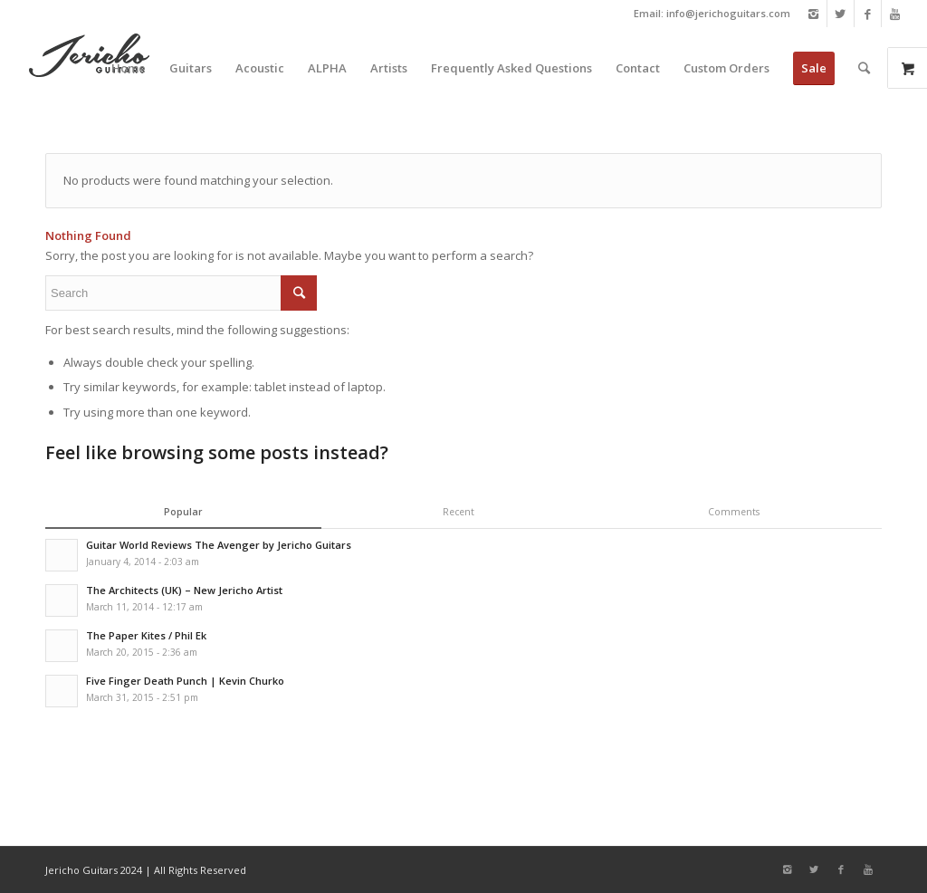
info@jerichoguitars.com (728, 13)
